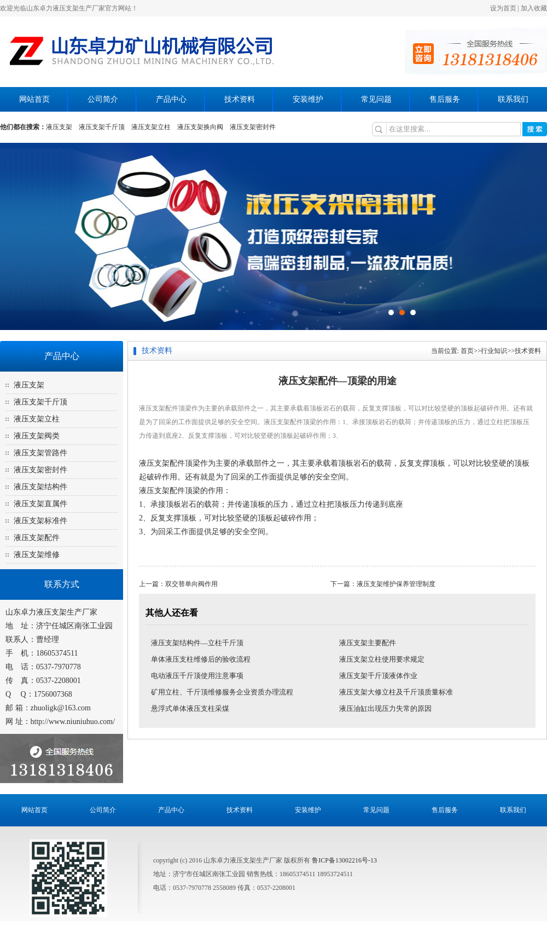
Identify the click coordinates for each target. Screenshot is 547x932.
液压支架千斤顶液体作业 (378, 675)
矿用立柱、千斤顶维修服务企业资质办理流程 (222, 692)
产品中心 (171, 99)
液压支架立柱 (151, 127)
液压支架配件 (37, 538)
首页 (467, 351)
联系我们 (513, 99)
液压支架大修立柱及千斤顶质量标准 (396, 692)
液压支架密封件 (253, 127)
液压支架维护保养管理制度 (396, 584)
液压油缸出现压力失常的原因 (385, 708)
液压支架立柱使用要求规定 (381, 659)
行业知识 (494, 351)
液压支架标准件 (40, 521)
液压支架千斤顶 (102, 127)
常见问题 (376, 99)
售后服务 (444, 99)
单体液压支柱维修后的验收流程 (201, 659)
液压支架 (59, 127)
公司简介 (103, 99)
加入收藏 (534, 8)
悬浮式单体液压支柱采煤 (190, 708)
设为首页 (503, 8)
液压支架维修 (37, 555)
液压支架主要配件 (367, 643)
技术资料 (239, 99)
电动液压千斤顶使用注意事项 (197, 675)
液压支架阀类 (37, 436)
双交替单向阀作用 (191, 584)
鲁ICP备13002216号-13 (344, 860)
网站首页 (34, 99)
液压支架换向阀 (200, 127)
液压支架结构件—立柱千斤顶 (197, 643)
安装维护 (308, 99)
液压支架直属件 (40, 504)
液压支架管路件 (40, 453)
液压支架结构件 (40, 487)
